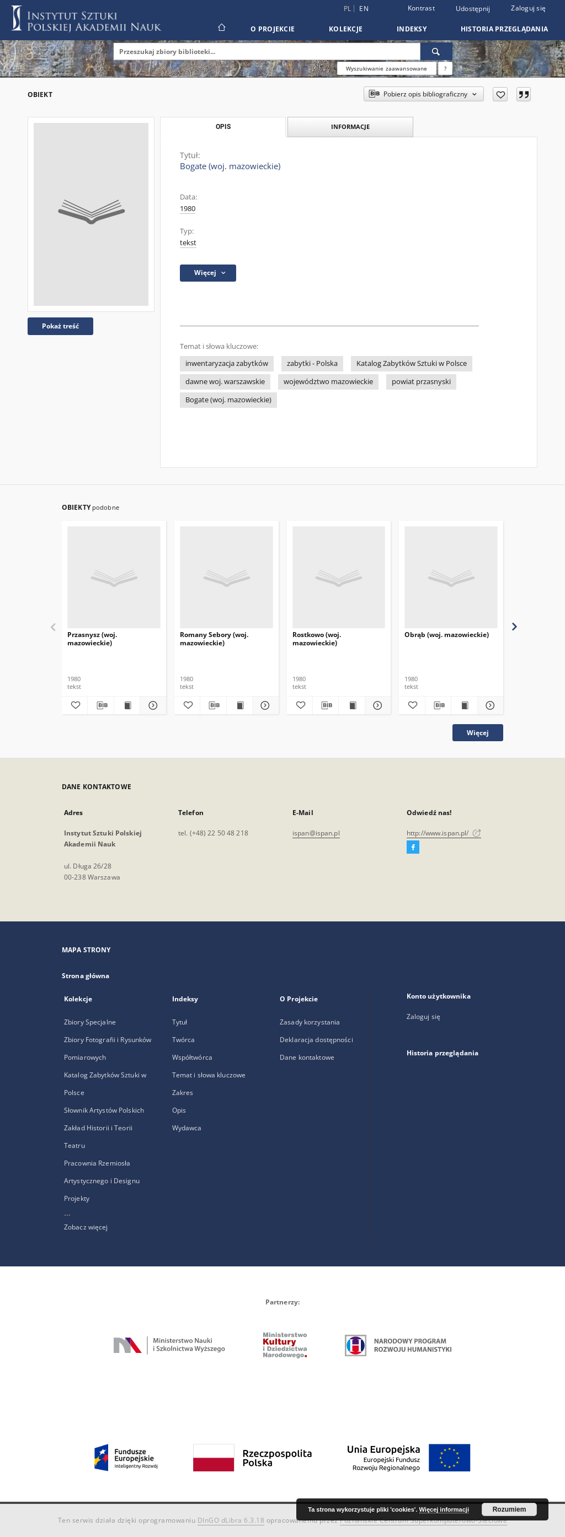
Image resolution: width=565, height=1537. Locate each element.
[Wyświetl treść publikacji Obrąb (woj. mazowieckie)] (464, 705)
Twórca (183, 1039)
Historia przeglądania (504, 29)
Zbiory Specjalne (90, 1022)
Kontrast (421, 8)
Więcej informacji (444, 1509)
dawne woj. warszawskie (225, 381)
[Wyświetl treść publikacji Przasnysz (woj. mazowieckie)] (127, 705)
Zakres (183, 1092)
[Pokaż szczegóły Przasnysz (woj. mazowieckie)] (151, 705)
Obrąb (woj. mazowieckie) (446, 634)
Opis (179, 1110)
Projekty (76, 1198)
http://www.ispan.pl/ (444, 833)
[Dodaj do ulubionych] (500, 94)
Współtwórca (192, 1057)
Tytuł (180, 1022)
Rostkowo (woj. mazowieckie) (316, 638)
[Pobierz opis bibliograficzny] (100, 705)
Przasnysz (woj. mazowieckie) (92, 638)
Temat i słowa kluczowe (209, 1075)
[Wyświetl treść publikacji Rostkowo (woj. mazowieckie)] (351, 705)
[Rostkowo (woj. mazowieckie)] (339, 578)
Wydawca (187, 1127)
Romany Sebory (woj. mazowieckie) (214, 638)
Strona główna (86, 975)
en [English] (364, 8)
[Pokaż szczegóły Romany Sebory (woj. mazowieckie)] (263, 705)
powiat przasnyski (421, 381)
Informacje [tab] (350, 126)
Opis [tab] (223, 127)
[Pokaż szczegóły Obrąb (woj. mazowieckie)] (489, 705)
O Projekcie (272, 29)
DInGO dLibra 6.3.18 (231, 1520)
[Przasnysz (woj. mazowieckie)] (114, 578)
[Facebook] (413, 848)
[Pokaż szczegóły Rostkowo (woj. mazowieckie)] (376, 705)
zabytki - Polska (312, 363)
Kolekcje (346, 29)
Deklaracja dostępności (316, 1039)
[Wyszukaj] (436, 51)
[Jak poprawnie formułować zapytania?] (445, 68)
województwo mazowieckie (328, 381)
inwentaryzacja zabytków (226, 363)
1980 (187, 208)
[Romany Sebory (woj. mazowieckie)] (226, 578)
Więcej (478, 732)
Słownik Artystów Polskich (104, 1110)
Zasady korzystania (310, 1022)
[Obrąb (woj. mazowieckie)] (451, 578)
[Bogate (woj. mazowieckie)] (91, 214)
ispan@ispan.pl (316, 833)
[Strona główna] (221, 29)
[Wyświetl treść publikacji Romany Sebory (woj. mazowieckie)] (239, 705)
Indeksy (412, 29)
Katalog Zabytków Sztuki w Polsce (411, 363)
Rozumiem (509, 1509)
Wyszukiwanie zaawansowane (387, 68)
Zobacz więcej (86, 1227)
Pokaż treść (60, 326)
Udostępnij (473, 8)
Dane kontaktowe (307, 1057)
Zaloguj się (528, 8)
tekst (188, 242)
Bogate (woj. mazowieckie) (228, 400)
